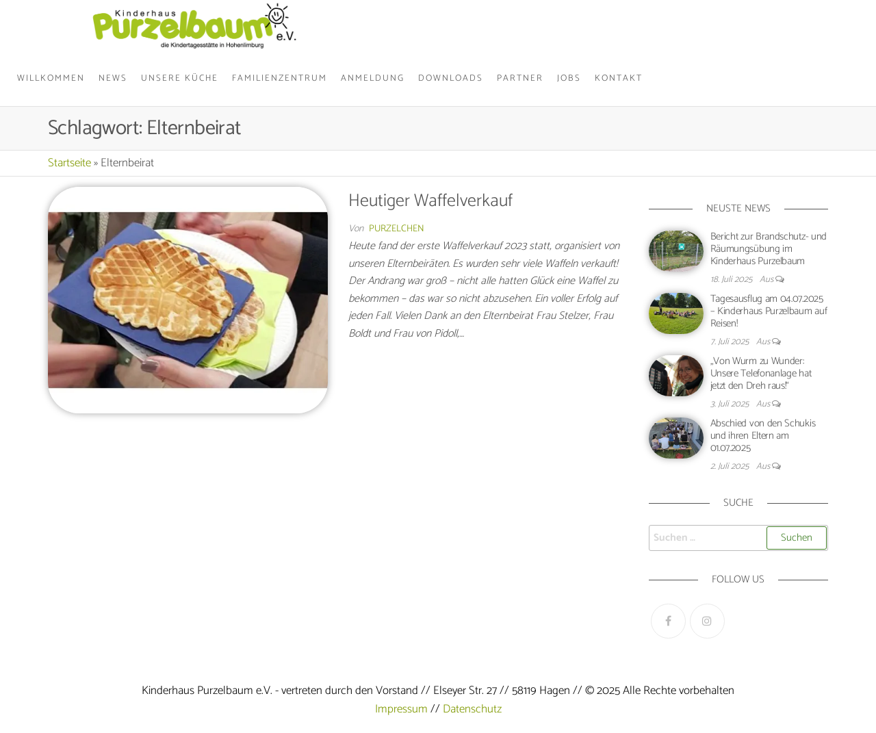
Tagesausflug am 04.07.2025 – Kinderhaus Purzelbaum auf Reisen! (768, 311)
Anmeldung (372, 78)
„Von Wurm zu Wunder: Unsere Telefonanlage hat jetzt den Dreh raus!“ (761, 373)
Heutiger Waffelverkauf (430, 201)
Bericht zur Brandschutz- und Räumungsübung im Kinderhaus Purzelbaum (768, 249)
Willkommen (51, 78)
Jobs (569, 78)
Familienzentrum (279, 78)
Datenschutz (472, 709)
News (113, 78)
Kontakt (619, 78)
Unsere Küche (179, 78)
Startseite (69, 162)
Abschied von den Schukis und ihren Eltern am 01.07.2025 (763, 435)
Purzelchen (396, 229)
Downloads (450, 78)
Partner (520, 78)
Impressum (401, 709)
